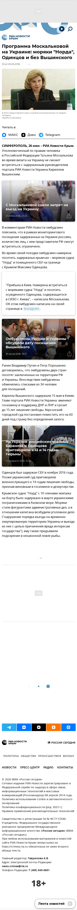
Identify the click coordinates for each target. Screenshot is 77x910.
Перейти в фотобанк (11, 117)
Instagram (31, 309)
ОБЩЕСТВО (28, 756)
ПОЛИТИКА (11, 756)
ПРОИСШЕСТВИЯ (49, 756)
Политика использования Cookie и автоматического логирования (37, 801)
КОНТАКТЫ (65, 768)
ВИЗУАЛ (68, 756)
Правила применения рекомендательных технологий (38, 811)
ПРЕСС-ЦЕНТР (30, 768)
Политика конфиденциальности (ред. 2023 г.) (32, 807)
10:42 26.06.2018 (11, 64)
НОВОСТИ (9, 768)
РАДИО (48, 768)
